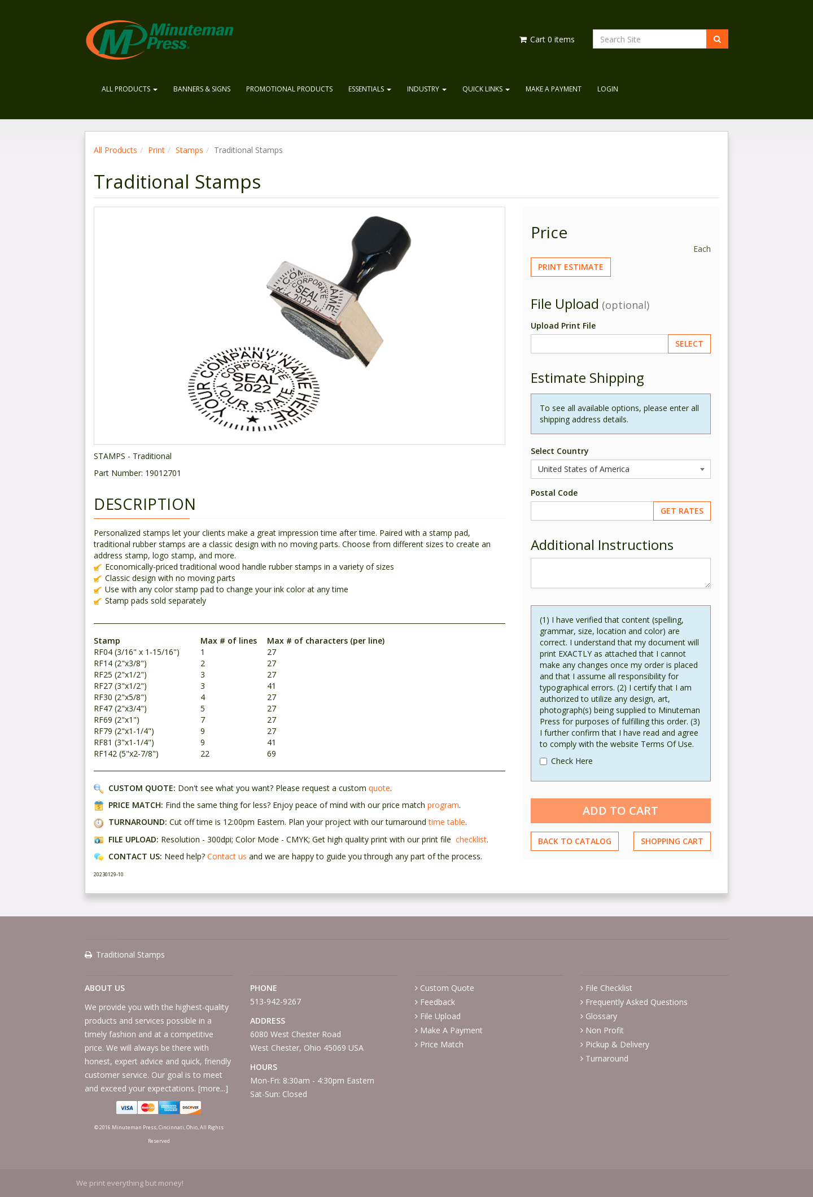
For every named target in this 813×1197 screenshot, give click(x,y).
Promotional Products (289, 89)
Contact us (227, 856)
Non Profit (604, 1030)
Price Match (442, 1044)
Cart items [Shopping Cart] (546, 39)
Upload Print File (563, 325)
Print (156, 150)
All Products (130, 89)
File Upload (440, 1016)
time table (447, 821)
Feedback (437, 1002)
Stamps (189, 150)
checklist (471, 839)
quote (379, 788)
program (443, 805)
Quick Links (486, 89)
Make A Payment (554, 89)
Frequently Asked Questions (636, 1002)
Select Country (560, 450)
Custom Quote (447, 987)
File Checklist (608, 987)
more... (212, 1088)
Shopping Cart (672, 841)
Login (607, 89)
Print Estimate (571, 266)
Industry (427, 89)
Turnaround (606, 1058)
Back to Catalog (574, 841)
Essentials (369, 89)
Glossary (601, 1016)
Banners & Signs (201, 89)
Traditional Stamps (130, 954)
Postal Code (554, 492)
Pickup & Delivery (617, 1044)
